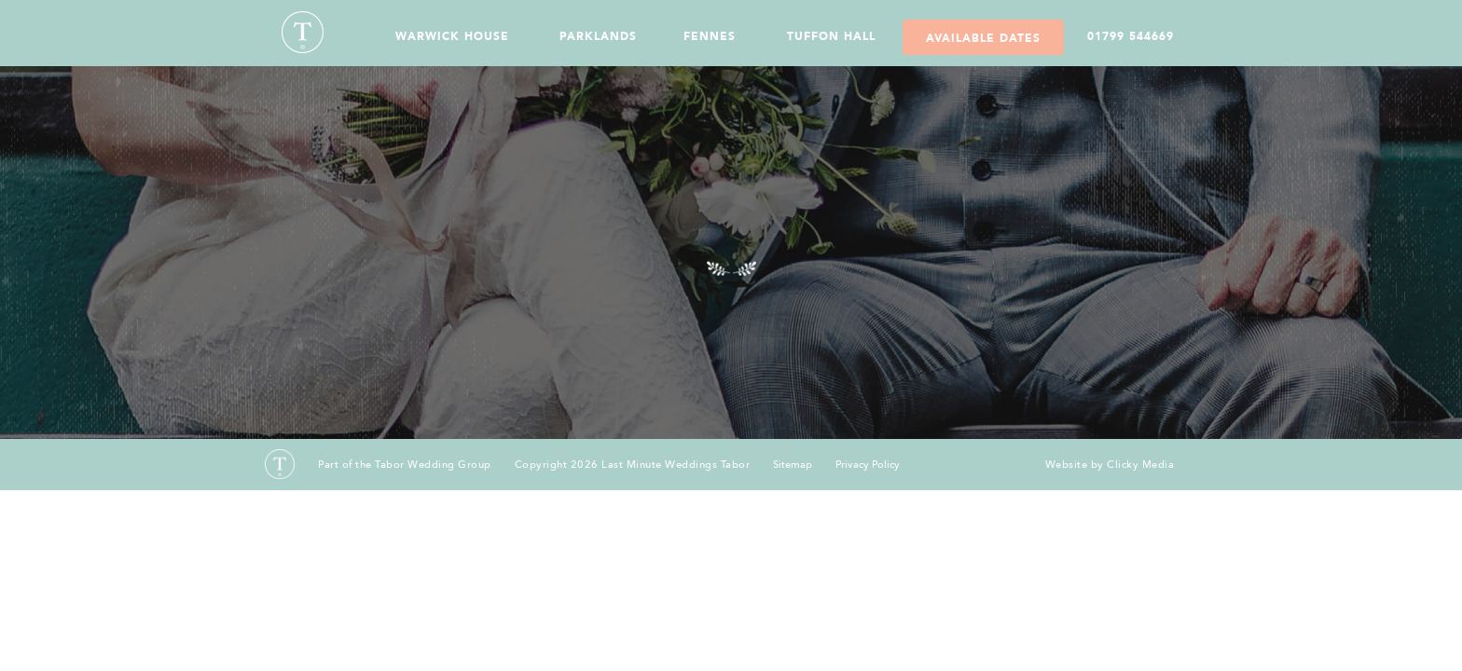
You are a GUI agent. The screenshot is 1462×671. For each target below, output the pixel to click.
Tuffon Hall (831, 36)
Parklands (598, 36)
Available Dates (983, 38)
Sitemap (792, 465)
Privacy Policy (867, 465)
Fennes (709, 36)
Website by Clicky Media (1110, 465)
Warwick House (452, 36)
